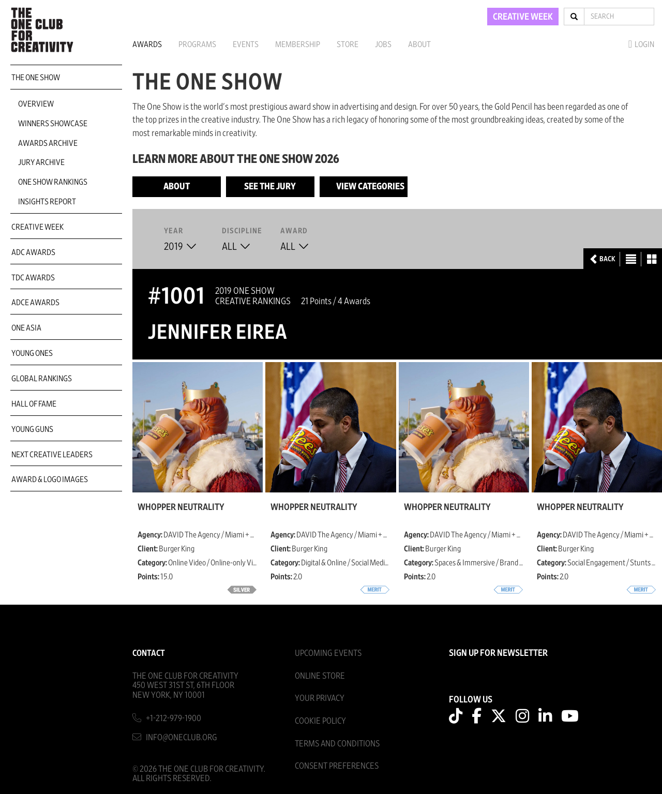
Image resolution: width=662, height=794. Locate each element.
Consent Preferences (337, 765)
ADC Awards (33, 252)
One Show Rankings (52, 182)
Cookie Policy (320, 720)
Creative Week (37, 227)
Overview (36, 104)
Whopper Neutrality (181, 507)
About (419, 44)
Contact (148, 653)
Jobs (383, 44)
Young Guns (32, 429)
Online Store (320, 675)
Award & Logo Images (49, 479)
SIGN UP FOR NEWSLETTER (498, 653)
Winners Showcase (52, 123)
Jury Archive (41, 162)
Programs (197, 44)
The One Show (35, 77)
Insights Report (47, 202)
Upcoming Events (328, 653)
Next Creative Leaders (52, 455)
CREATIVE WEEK (523, 17)
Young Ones (32, 353)
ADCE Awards (35, 302)
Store (347, 44)
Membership (297, 44)
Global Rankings (41, 378)
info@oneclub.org (181, 737)
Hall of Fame (33, 404)
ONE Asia (26, 328)
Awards (147, 44)
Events (246, 44)
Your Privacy (319, 698)
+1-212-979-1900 (173, 718)
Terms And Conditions (337, 743)
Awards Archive (48, 143)
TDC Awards (33, 278)
